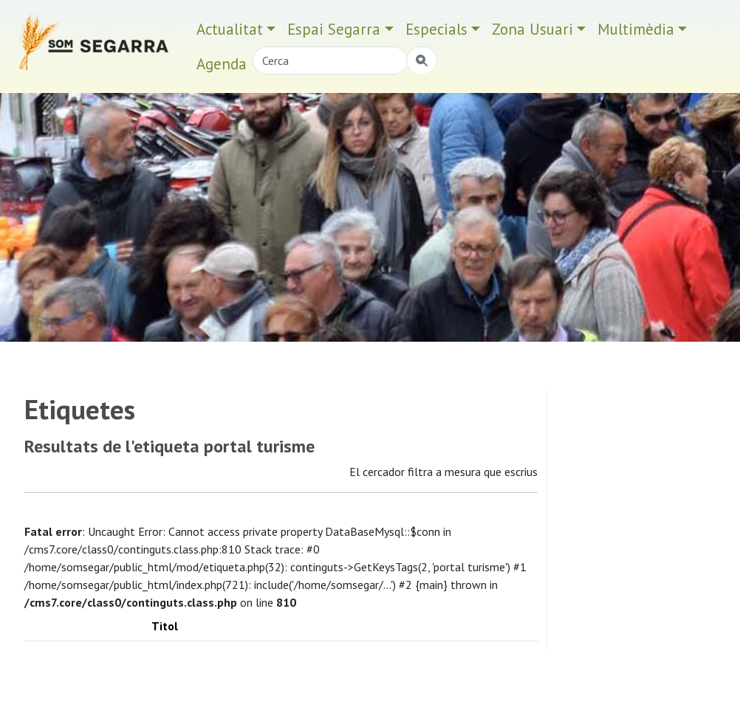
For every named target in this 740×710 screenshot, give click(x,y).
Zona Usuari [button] (532, 29)
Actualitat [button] (229, 29)
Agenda (221, 64)
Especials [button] (436, 29)
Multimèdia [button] (635, 29)
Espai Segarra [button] (333, 29)
